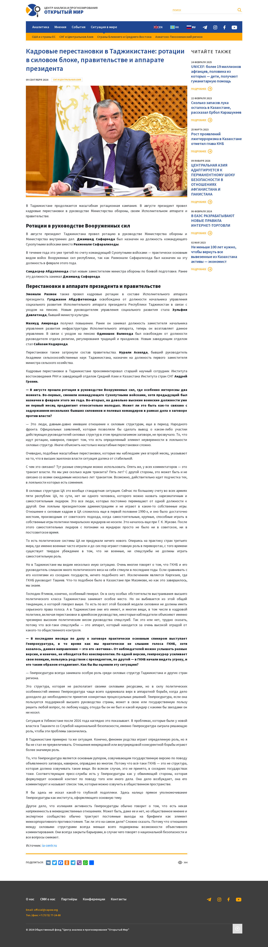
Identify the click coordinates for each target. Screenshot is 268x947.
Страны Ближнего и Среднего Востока (124, 37)
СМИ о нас (47, 899)
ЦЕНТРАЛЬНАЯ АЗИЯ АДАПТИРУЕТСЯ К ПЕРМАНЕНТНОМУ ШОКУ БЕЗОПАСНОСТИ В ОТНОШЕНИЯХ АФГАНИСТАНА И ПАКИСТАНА (213, 179)
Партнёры (69, 899)
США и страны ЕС (43, 37)
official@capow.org (46, 909)
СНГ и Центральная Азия (76, 37)
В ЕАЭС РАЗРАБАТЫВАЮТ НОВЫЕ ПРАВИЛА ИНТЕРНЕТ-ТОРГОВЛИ (213, 220)
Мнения (60, 27)
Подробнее (198, 88)
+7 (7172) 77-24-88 (49, 915)
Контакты (118, 899)
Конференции (94, 899)
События (78, 27)
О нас (30, 899)
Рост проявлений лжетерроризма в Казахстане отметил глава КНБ (216, 138)
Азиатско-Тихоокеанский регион (178, 37)
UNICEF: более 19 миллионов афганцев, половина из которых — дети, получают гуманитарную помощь (216, 73)
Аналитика (40, 27)
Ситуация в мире (104, 27)
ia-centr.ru (49, 845)
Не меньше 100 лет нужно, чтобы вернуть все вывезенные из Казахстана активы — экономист (214, 254)
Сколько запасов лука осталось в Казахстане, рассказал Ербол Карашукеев (216, 107)
